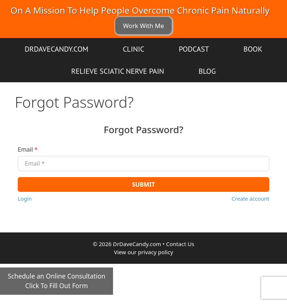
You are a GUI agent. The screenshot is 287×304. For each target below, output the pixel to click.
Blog (207, 71)
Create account (250, 198)
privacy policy (155, 252)
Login (25, 198)
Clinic (133, 49)
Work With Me (143, 25)
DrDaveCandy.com (56, 49)
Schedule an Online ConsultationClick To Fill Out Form (56, 281)
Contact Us (180, 244)
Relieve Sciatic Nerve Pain (117, 71)
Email (28, 149)
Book (252, 49)
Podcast (194, 49)
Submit (143, 184)
